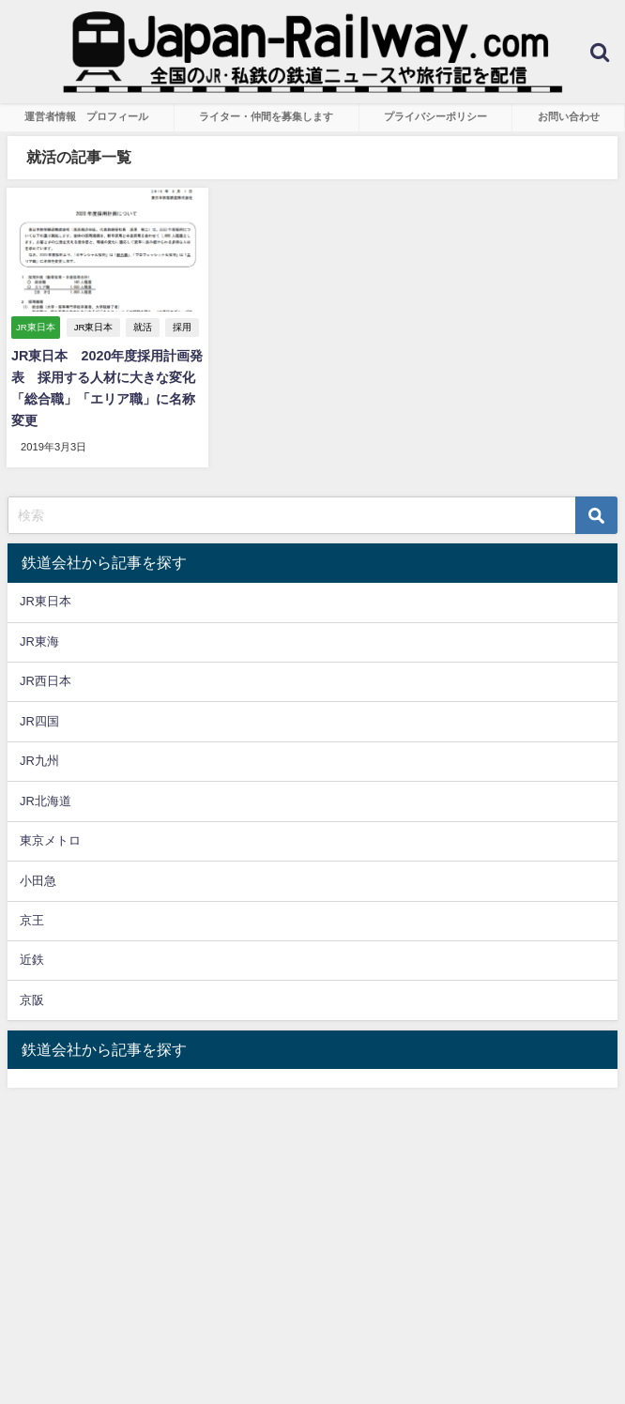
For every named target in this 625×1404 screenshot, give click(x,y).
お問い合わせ (569, 116)
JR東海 (39, 641)
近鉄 (32, 960)
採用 (182, 327)
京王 (32, 920)
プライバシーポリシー (435, 116)
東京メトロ (50, 840)
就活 (142, 327)
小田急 (38, 881)
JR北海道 (45, 801)
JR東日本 (94, 327)
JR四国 (39, 721)
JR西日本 (45, 681)
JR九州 (39, 761)
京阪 (32, 1000)
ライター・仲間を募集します (266, 116)
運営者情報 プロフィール (86, 116)
